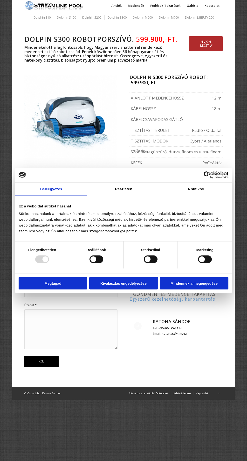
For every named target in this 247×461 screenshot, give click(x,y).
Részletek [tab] (123, 189)
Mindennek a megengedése (194, 283)
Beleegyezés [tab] (51, 189)
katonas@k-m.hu (174, 394)
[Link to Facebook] (219, 426)
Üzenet (30, 305)
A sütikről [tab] (195, 189)
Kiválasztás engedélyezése (123, 283)
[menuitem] (116, 5)
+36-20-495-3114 (170, 389)
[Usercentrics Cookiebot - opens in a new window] (207, 174)
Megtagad (52, 283)
